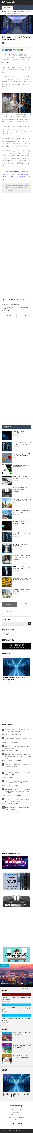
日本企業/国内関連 (14, 304)
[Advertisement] (16, 245)
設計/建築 (16, 750)
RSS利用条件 (16, 1112)
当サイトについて (16, 1109)
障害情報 (16, 742)
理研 (7, 308)
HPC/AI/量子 (8, 7)
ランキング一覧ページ (26, 988)
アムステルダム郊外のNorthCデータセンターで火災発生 (18, 739)
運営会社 (16, 1119)
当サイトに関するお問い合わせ (16, 1117)
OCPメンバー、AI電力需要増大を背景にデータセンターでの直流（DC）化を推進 (18, 782)
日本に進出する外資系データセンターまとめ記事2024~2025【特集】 (18, 773)
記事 (6, 187)
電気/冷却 (16, 785)
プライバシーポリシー (16, 1114)
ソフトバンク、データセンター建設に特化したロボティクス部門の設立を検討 (18, 800)
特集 (14, 777)
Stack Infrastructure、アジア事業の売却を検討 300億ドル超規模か (17, 808)
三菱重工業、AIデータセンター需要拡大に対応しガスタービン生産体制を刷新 (17, 730)
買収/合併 (16, 811)
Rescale (5, 307)
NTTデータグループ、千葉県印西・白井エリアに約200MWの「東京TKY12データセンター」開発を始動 (18, 756)
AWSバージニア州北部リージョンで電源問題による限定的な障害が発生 (18, 765)
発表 (8, 62)
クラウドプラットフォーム (14, 307)
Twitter (13, 151)
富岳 (22, 307)
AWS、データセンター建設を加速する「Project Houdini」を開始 (17, 747)
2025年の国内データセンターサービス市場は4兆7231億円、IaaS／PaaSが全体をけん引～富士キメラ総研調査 (17, 791)
